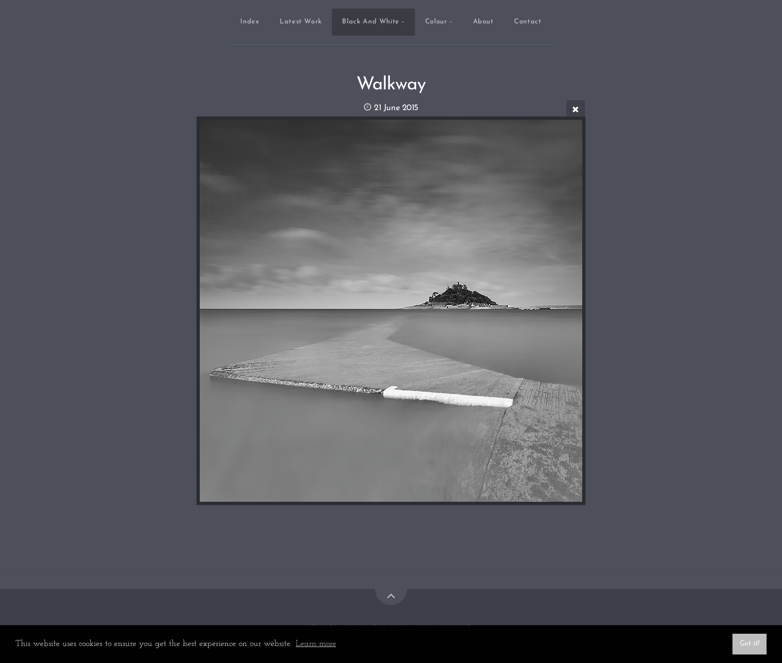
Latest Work (301, 21)
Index (249, 21)
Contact (527, 21)
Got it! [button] (750, 644)
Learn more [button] (316, 644)
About (483, 21)
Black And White (371, 21)
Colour (436, 21)
